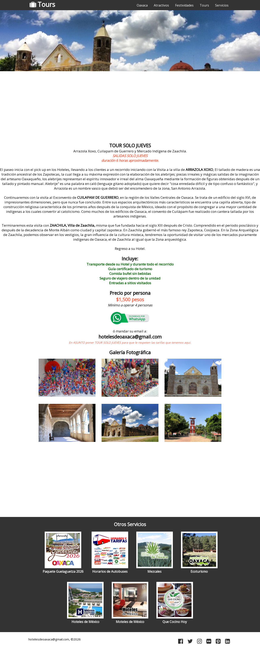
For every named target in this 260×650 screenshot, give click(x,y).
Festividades (184, 5)
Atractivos (161, 5)
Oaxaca (142, 5)
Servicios (222, 5)
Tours (204, 5)
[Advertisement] (130, 104)
